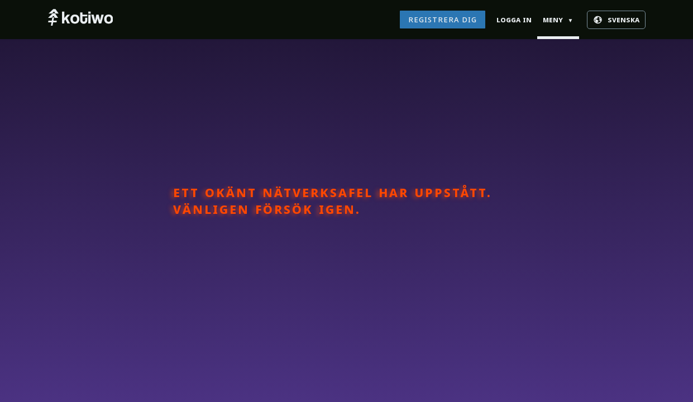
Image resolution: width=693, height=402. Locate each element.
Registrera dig (442, 19)
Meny (558, 19)
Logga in (514, 19)
